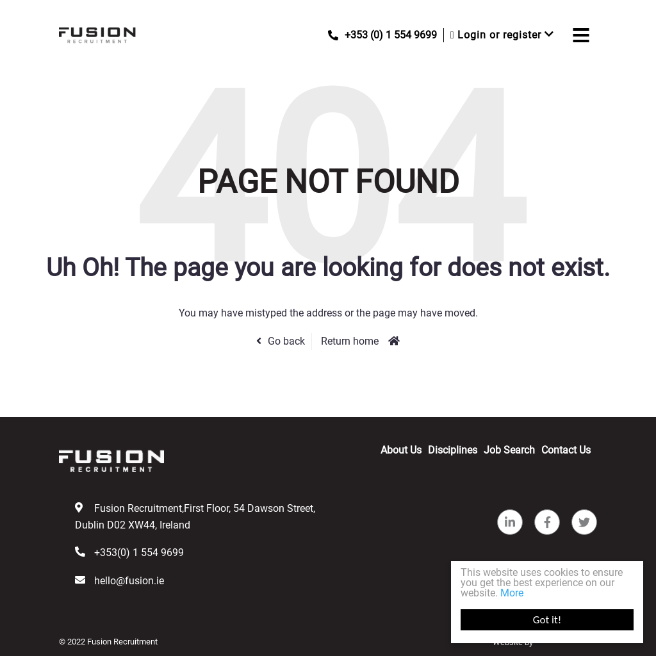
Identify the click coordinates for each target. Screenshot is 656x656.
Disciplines (452, 450)
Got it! (547, 620)
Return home (350, 341)
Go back (286, 341)
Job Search (509, 450)
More (511, 593)
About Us (401, 450)
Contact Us (566, 450)
